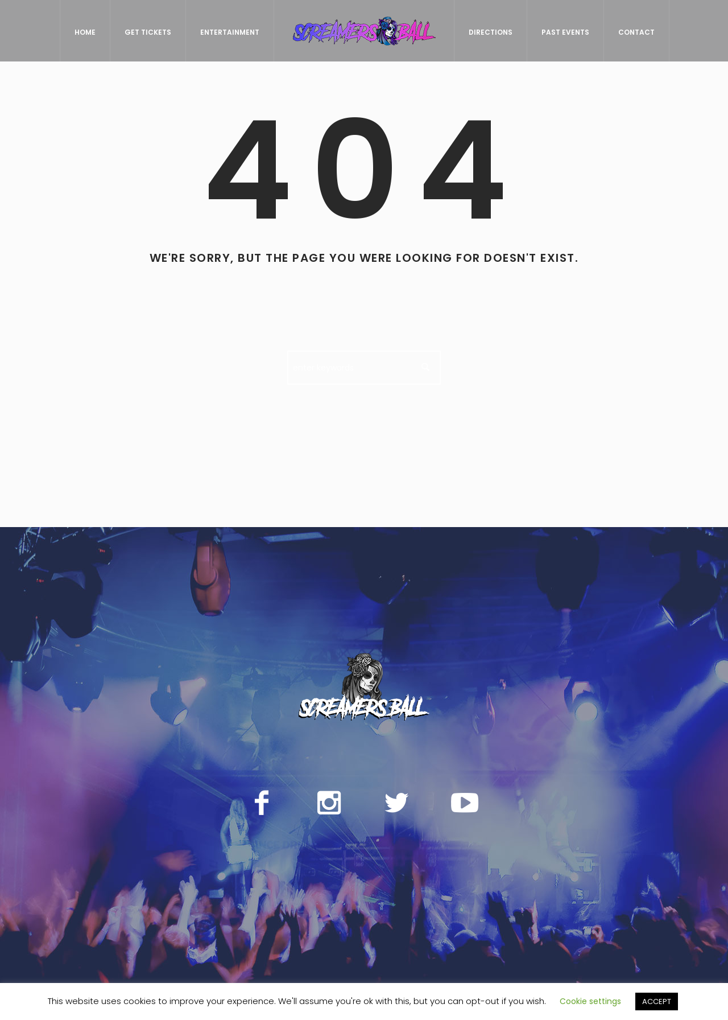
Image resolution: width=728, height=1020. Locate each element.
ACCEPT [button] (656, 1001)
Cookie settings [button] (590, 1001)
